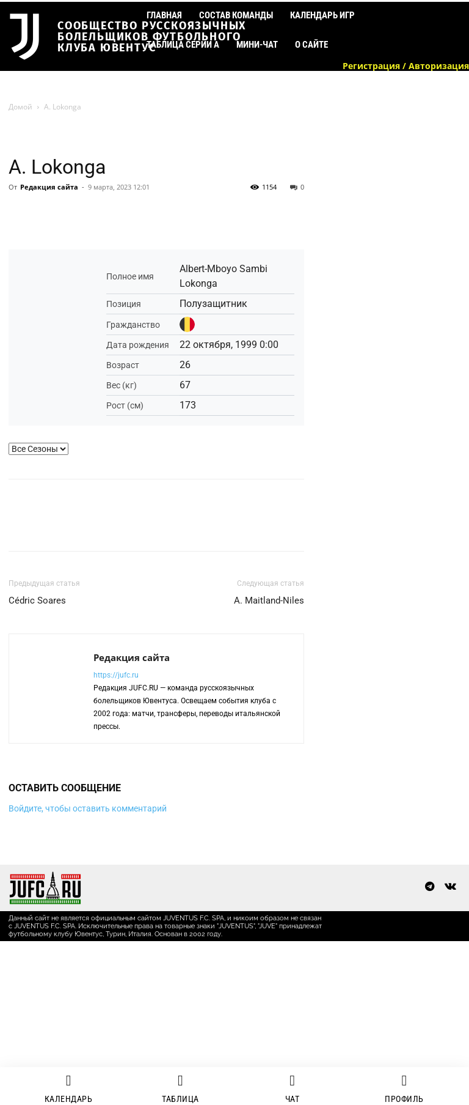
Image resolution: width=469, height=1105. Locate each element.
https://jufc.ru (116, 675)
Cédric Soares (37, 600)
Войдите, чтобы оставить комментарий (88, 808)
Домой (20, 107)
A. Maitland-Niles (269, 600)
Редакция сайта (49, 186)
